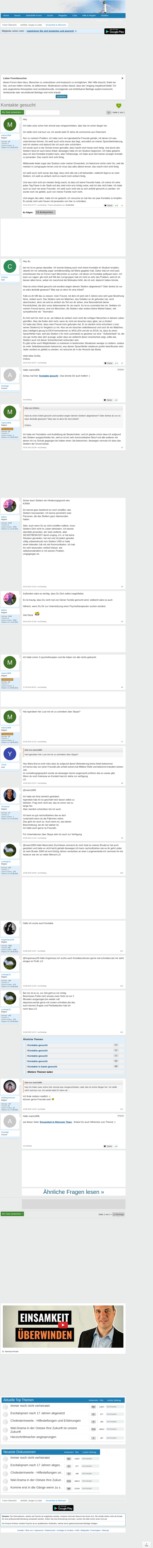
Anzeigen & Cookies (65, 1530)
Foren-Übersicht (9, 1500)
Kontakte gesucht (18, 104)
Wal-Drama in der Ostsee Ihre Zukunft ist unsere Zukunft (49, 1480)
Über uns (29, 1530)
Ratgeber (62, 15)
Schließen (61, 96)
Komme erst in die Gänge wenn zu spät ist (39, 1487)
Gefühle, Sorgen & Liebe (31, 1500)
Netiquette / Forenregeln (90, 1530)
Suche (50, 15)
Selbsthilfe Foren (34, 15)
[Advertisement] (73, 898)
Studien (104, 15)
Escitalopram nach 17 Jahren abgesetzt (37, 1413)
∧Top (146, 1545)
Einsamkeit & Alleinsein (56, 1500)
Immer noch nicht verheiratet (30, 1405)
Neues (17, 15)
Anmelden (118, 20)
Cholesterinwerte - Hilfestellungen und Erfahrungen (45, 1420)
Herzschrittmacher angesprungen (33, 1437)
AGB (77, 1530)
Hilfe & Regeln (89, 15)
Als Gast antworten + (12, 112)
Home (6, 15)
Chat (74, 15)
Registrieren (102, 20)
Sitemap (105, 1530)
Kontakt (20, 1530)
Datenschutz (50, 1530)
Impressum (38, 1530)
